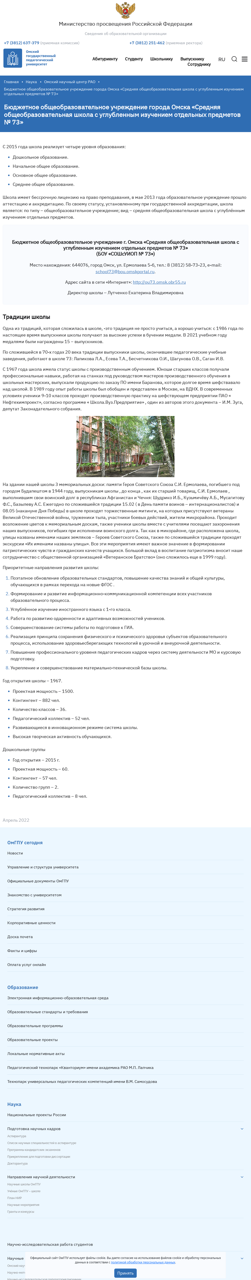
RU (221, 59)
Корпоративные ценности (31, 922)
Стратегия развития (26, 908)
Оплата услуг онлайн (26, 964)
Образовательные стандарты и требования (47, 1011)
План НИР (14, 1198)
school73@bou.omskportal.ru (125, 271)
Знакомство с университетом (34, 894)
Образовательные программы (35, 1025)
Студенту (134, 59)
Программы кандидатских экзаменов (34, 1150)
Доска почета (20, 936)
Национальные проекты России (36, 1114)
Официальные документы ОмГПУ (38, 880)
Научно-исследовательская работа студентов (50, 1244)
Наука (31, 81)
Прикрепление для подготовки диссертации (38, 1156)
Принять (125, 1273)
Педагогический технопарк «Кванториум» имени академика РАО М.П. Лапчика (80, 1067)
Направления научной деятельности (41, 1176)
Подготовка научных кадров (34, 1128)
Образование (22, 987)
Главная (11, 81)
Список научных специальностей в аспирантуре (41, 1143)
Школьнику (161, 59)
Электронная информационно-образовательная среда (58, 997)
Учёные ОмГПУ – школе (23, 1191)
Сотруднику (199, 64)
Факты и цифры (22, 950)
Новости (15, 853)
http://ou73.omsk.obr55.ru (159, 282)
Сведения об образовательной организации (125, 33)
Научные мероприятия (23, 1205)
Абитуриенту (104, 59)
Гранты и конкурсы (20, 1211)
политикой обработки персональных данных (143, 1262)
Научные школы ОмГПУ (23, 1184)
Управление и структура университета (43, 867)
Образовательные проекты (32, 1039)
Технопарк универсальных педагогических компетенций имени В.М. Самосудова (82, 1081)
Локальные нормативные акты (36, 1053)
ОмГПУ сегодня (25, 842)
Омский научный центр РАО (69, 81)
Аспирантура (16, 1136)
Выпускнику (192, 59)
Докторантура (17, 1163)
